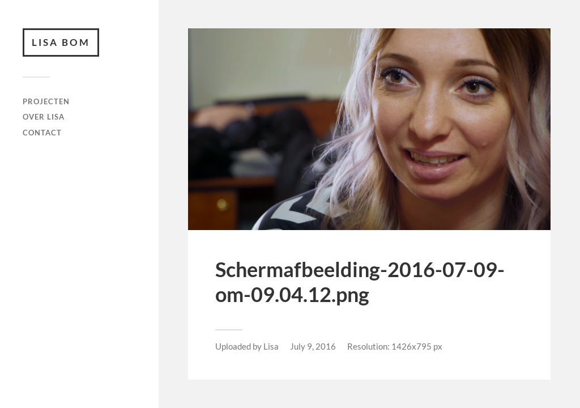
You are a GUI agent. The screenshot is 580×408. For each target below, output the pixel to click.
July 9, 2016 (313, 346)
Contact (42, 132)
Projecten (46, 101)
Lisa (271, 346)
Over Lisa (44, 116)
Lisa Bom (61, 42)
